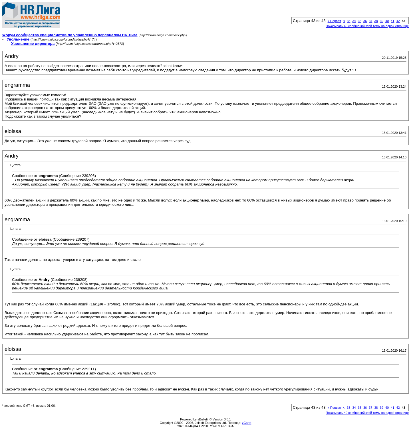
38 (376, 21)
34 (354, 21)
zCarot (246, 422)
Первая (334, 21)
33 (348, 21)
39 (381, 21)
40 (387, 21)
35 (359, 21)
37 (370, 21)
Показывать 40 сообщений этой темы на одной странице (367, 26)
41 (392, 21)
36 (365, 21)
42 (398, 21)
